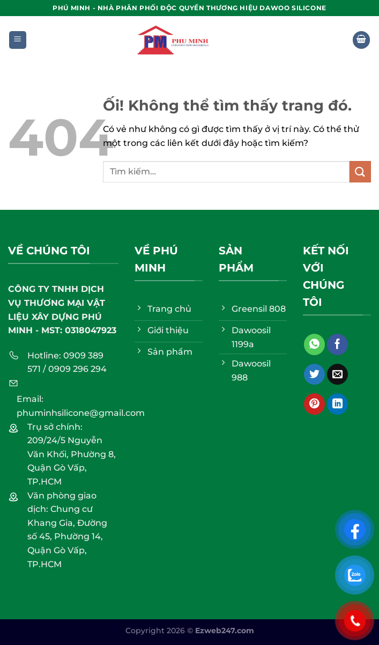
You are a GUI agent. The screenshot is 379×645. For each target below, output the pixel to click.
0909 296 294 (77, 369)
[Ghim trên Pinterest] (314, 404)
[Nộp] (360, 171)
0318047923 (90, 330)
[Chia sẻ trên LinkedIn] (337, 404)
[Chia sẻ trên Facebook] (337, 344)
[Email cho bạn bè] (337, 374)
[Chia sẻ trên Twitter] (314, 374)
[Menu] (18, 40)
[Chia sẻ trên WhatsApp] (314, 344)
